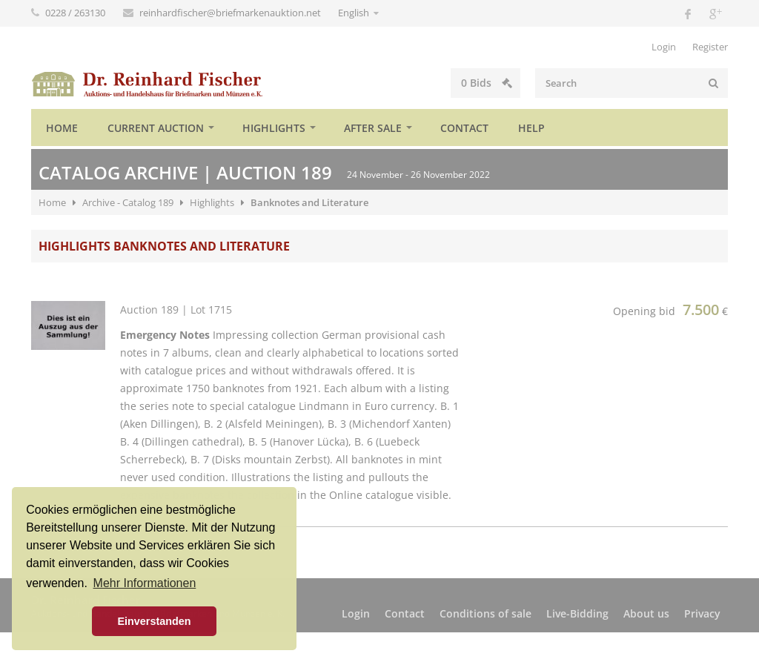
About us (646, 613)
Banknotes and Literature (309, 202)
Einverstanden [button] (153, 621)
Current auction (155, 128)
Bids (486, 83)
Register (710, 46)
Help (531, 128)
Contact (464, 128)
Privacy (702, 613)
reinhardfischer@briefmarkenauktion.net (231, 12)
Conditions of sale (485, 613)
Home (62, 128)
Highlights (273, 128)
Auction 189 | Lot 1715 (176, 309)
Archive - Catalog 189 (127, 202)
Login (664, 46)
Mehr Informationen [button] (144, 583)
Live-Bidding (577, 613)
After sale (373, 128)
